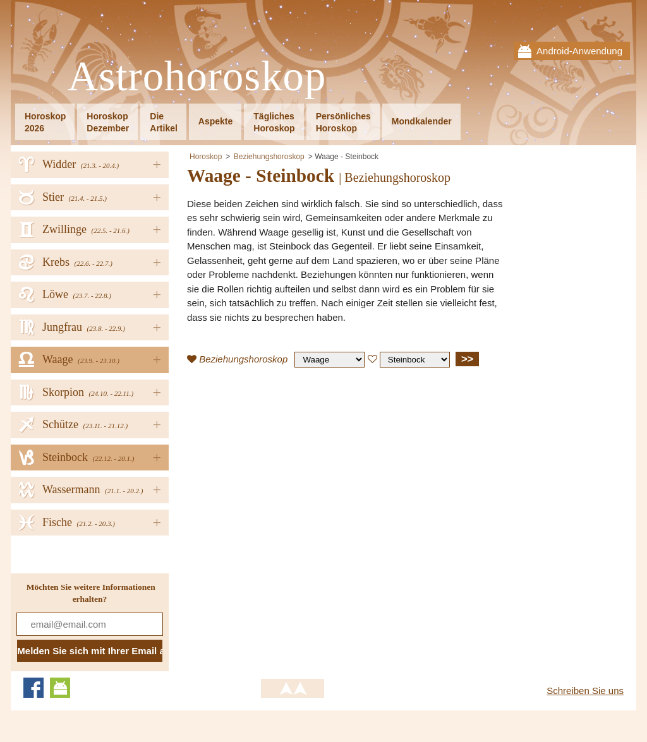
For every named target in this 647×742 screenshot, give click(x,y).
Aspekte (215, 121)
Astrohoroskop (197, 77)
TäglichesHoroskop (273, 122)
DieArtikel (164, 122)
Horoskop (206, 156)
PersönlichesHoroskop (343, 122)
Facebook (33, 688)
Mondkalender (422, 121)
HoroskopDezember (108, 122)
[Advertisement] (293, 468)
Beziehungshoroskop (269, 156)
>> (467, 358)
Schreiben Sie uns (585, 690)
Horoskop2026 (45, 122)
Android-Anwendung (579, 50)
